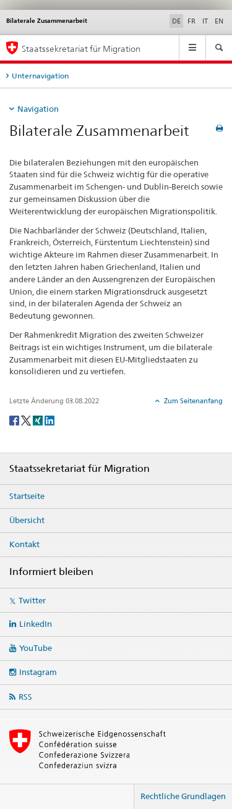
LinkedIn (35, 624)
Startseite (27, 496)
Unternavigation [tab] (40, 75)
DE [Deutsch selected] (176, 21)
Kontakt (24, 544)
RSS (25, 697)
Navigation (38, 109)
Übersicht (27, 520)
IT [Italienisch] (205, 21)
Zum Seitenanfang (192, 400)
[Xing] (39, 419)
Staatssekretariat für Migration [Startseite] (81, 48)
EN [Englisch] (219, 21)
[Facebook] (15, 419)
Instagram (38, 672)
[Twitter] (27, 419)
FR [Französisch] (191, 21)
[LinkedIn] (49, 419)
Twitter (32, 600)
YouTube (35, 648)
